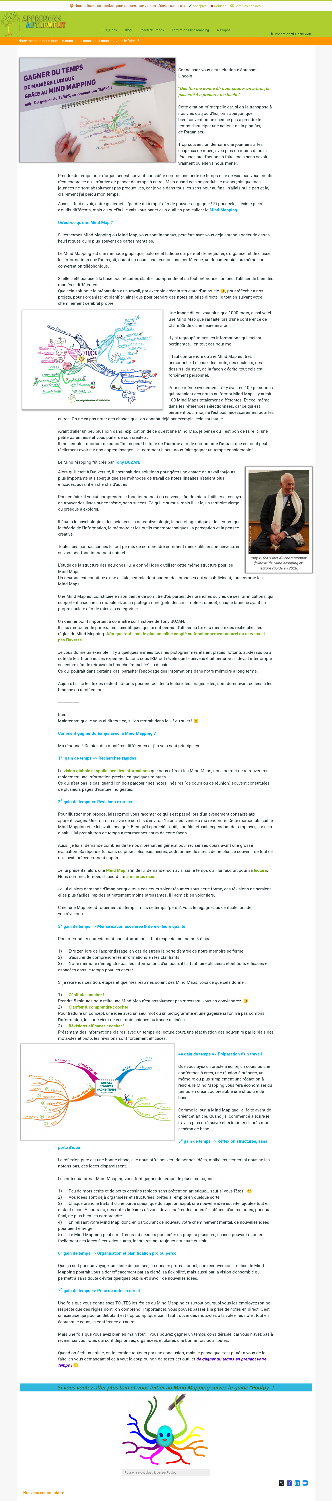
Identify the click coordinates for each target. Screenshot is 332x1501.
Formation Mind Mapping (190, 30)
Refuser (218, 6)
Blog (128, 30)
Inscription (280, 34)
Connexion (301, 34)
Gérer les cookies (245, 6)
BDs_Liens (109, 30)
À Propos (224, 30)
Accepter (197, 6)
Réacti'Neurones (152, 30)
